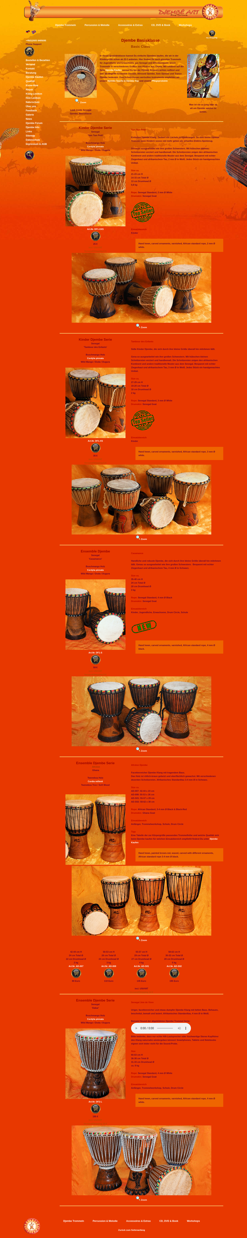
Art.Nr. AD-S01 (141, 966)
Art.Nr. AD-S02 (174, 966)
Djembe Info (33, 127)
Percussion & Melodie (97, 25)
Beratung (31, 72)
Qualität (30, 81)
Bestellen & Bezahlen (38, 60)
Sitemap (30, 135)
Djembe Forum (34, 123)
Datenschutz (33, 140)
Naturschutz (33, 102)
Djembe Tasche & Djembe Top (123, 81)
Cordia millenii (95, 781)
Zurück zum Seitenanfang (131, 1230)
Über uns (31, 106)
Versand (30, 64)
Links (29, 131)
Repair (29, 89)
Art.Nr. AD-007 (76, 966)
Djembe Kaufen (114, 70)
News (29, 119)
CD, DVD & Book (160, 25)
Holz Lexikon (33, 98)
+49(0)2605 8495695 (36, 40)
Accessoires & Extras (130, 25)
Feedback (31, 110)
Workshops (185, 25)
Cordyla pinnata (95, 146)
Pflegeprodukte (160, 81)
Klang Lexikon (34, 93)
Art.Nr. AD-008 (108, 966)
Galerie (30, 114)
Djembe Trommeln (65, 25)
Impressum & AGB (36, 144)
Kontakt (30, 68)
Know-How (32, 85)
